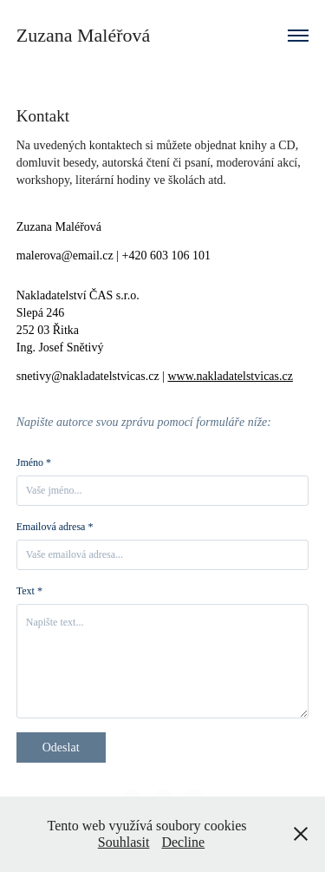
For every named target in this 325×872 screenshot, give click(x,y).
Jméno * (33, 462)
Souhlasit (124, 842)
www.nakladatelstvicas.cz (229, 376)
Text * (29, 591)
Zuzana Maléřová (83, 35)
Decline (183, 842)
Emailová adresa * (55, 527)
